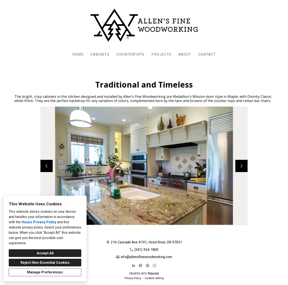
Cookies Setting (154, 278)
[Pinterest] (147, 265)
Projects (161, 54)
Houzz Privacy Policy (39, 222)
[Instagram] (154, 265)
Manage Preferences (45, 272)
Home (77, 54)
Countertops (130, 54)
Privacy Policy (133, 278)
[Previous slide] (46, 166)
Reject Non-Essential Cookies (45, 262)
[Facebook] (140, 265)
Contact (207, 54)
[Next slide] (241, 166)
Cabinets (99, 54)
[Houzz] (133, 265)
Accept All (45, 253)
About (185, 54)
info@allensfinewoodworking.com (146, 257)
